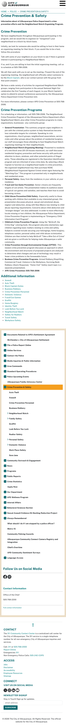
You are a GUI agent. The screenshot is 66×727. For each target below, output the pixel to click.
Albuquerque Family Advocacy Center (24, 382)
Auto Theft (9, 283)
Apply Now (12, 487)
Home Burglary (11, 303)
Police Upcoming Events (18, 377)
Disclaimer (8, 667)
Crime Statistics (14, 481)
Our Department (14, 492)
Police (13, 11)
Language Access (15, 558)
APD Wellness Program (17, 497)
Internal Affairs (14, 502)
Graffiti (8, 300)
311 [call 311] (9, 647)
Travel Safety (11, 317)
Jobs (6, 664)
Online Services (14, 350)
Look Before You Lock (14, 309)
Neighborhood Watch (14, 312)
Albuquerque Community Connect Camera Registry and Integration (32, 540)
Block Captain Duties (14, 286)
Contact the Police (15, 356)
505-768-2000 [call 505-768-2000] (20, 647)
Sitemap (7, 676)
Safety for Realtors (13, 315)
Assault (8, 280)
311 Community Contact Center (21, 633)
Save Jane (13, 455)
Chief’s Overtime (14, 547)
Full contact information (12, 608)
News (9, 466)
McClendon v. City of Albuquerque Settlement (28, 340)
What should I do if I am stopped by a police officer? (31, 523)
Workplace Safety (13, 320)
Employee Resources (13, 673)
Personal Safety (16, 439)
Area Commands (14, 366)
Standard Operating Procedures (21, 371)
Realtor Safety (15, 434)
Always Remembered (16, 518)
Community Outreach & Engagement (24, 460)
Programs (11, 471)
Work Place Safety (17, 450)
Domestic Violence (13, 295)
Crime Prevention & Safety (19, 387)
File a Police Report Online (19, 345)
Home (4, 11)
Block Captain (13, 78)
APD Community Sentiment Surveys (23, 553)
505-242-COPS (37, 655)
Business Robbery (13, 289)
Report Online (10, 650)
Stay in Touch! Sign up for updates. (19, 699)
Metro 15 (11, 529)
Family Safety (15, 419)
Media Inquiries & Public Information (23, 361)
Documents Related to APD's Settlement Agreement (31, 335)
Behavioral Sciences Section (20, 508)
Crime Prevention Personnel (17, 292)
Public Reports (14, 476)
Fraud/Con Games (13, 297)
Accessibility (9, 670)
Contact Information (14, 588)
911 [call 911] (17, 652)
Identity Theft (11, 306)
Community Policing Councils (20, 534)
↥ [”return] (33, 625)
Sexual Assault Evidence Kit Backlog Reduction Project (32, 513)
